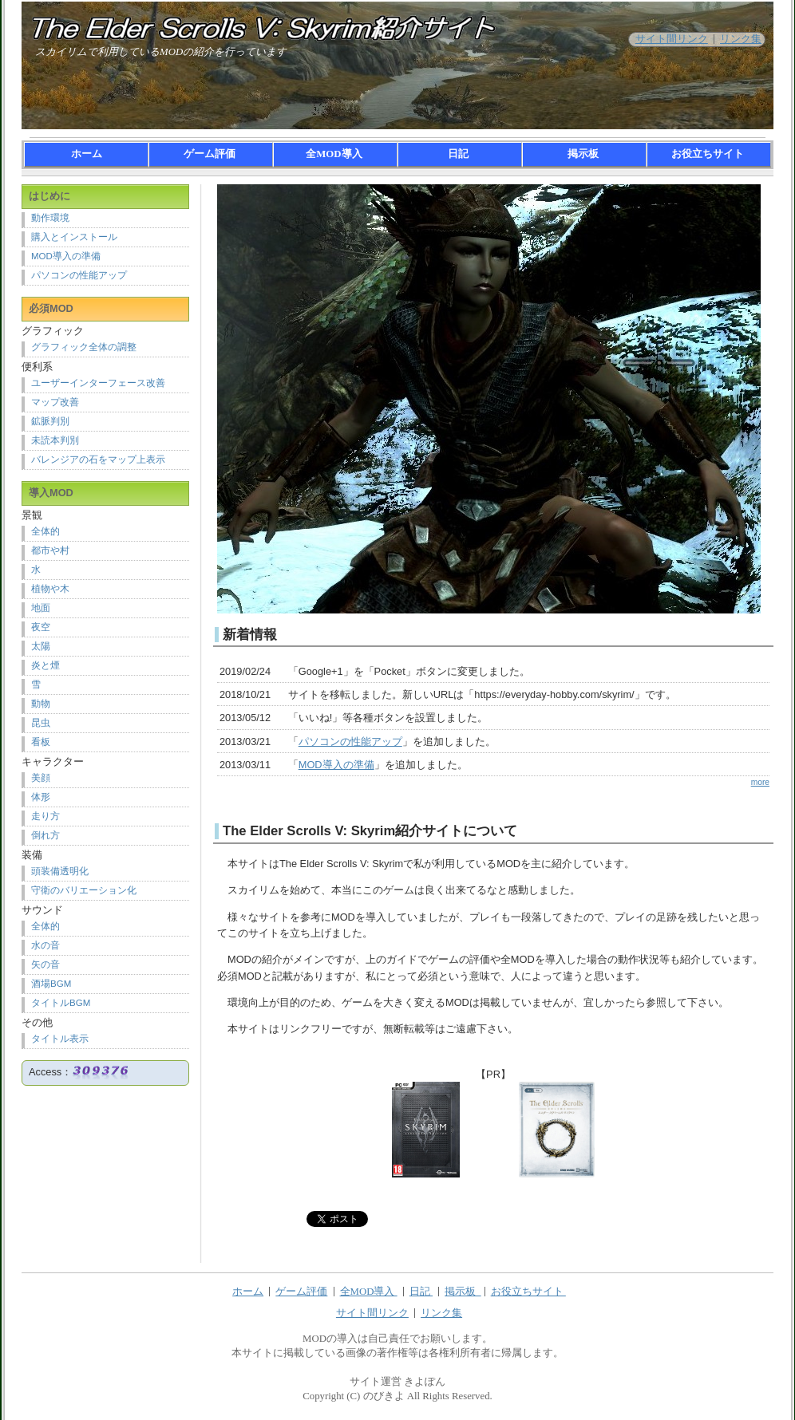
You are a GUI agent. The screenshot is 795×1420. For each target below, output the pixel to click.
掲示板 (584, 154)
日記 (459, 154)
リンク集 (740, 39)
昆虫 (40, 723)
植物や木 (50, 589)
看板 (40, 742)
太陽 (40, 646)
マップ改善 (55, 402)
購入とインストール (74, 237)
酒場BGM (51, 983)
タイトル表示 (60, 1038)
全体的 (45, 531)
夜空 (40, 627)
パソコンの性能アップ (350, 741)
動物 (40, 703)
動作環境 (50, 218)
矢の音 (45, 964)
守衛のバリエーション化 (83, 890)
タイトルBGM (60, 1003)
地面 (40, 608)
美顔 (40, 778)
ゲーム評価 (211, 154)
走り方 (45, 816)
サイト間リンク (671, 39)
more (760, 782)
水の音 (45, 945)
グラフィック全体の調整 (83, 347)
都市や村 (50, 550)
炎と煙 (45, 665)
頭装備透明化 (60, 871)
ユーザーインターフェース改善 (98, 383)
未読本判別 (55, 440)
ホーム (86, 154)
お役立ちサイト (708, 154)
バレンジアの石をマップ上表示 (98, 459)
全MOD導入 (335, 154)
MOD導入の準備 (336, 765)
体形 (40, 797)
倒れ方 (45, 835)
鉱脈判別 (50, 421)
